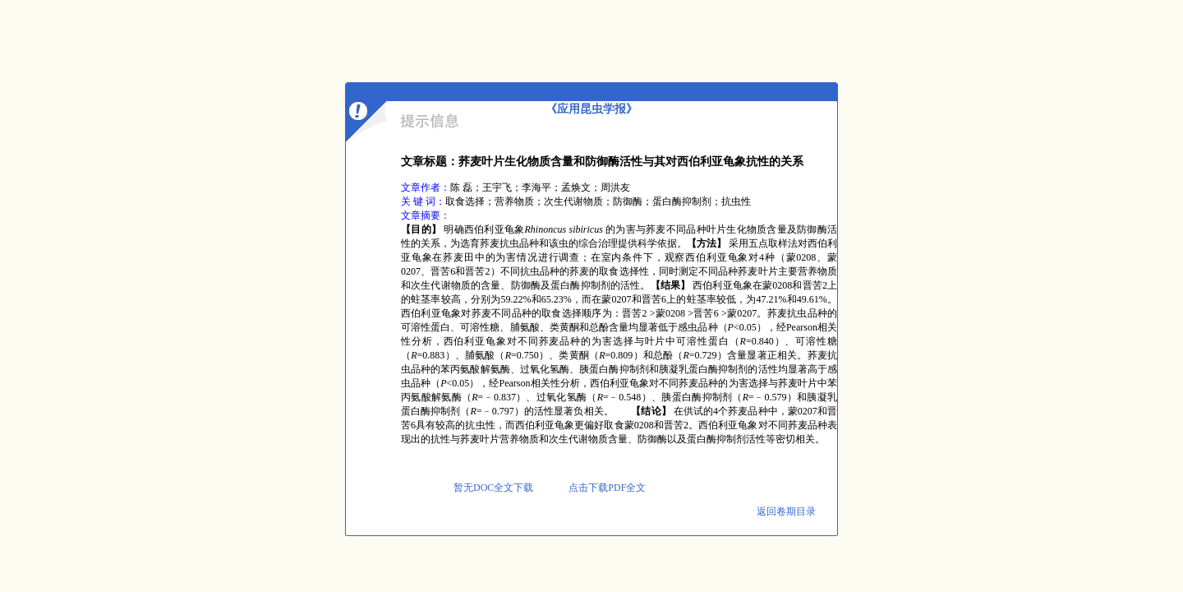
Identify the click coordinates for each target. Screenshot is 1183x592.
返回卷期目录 (786, 511)
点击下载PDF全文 (606, 487)
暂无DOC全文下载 (493, 487)
